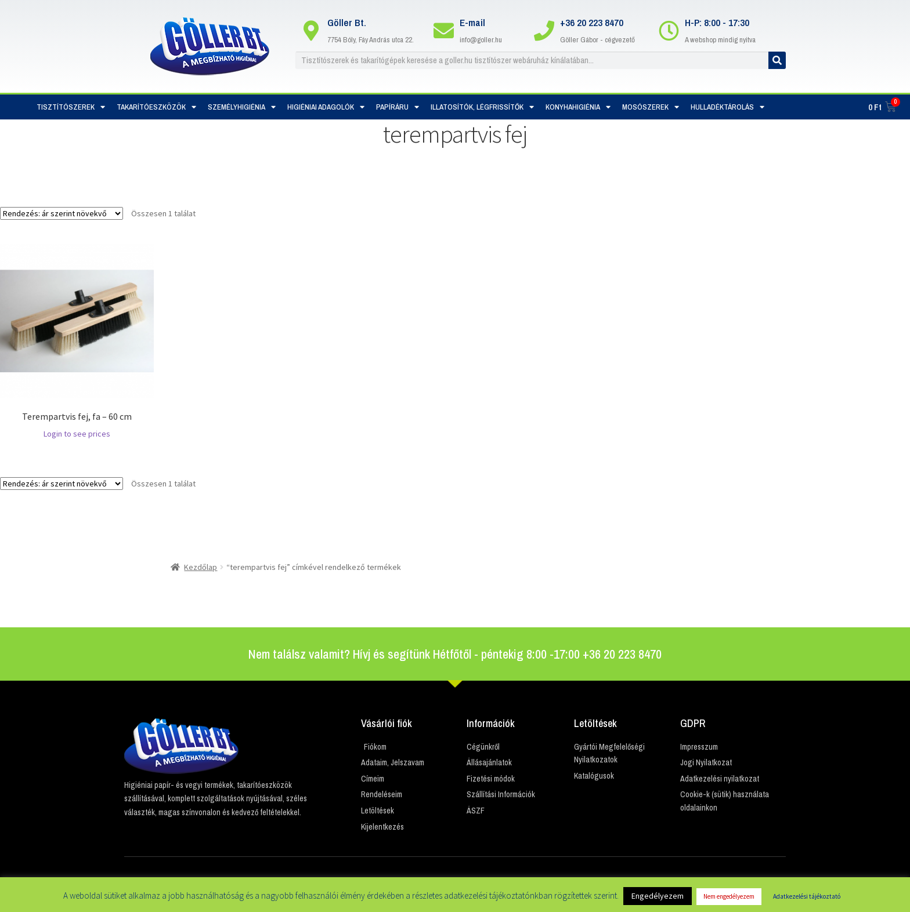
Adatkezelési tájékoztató (806, 896)
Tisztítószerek (71, 107)
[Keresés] (777, 60)
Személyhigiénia (242, 107)
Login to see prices (77, 433)
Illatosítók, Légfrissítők (482, 107)
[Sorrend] (61, 213)
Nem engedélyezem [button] (728, 896)
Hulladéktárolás (727, 107)
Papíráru (397, 107)
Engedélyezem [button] (657, 896)
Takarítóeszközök (156, 107)
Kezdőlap (200, 567)
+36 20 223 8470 (591, 22)
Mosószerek (650, 107)
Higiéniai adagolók (325, 107)
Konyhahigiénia (578, 107)
